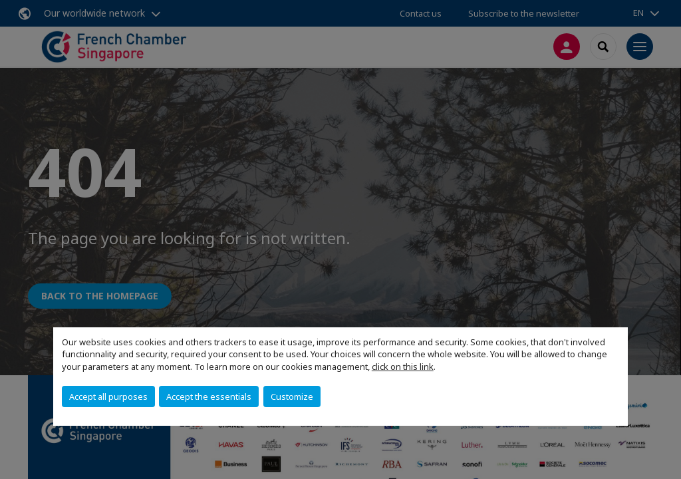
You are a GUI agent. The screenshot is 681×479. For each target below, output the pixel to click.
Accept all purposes (108, 396)
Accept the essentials (208, 396)
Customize (292, 396)
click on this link (403, 367)
